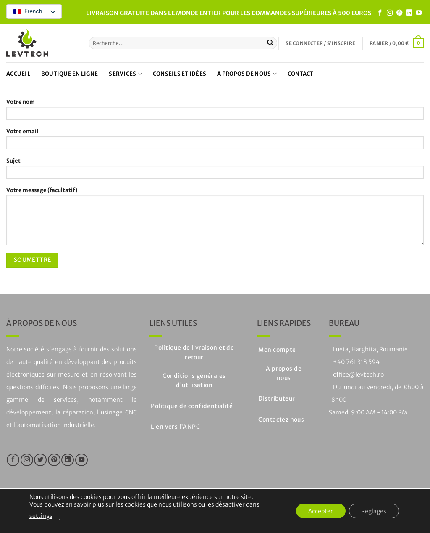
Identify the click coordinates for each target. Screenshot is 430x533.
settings (40, 516)
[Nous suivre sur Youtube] (419, 13)
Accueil (18, 73)
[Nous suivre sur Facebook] (380, 13)
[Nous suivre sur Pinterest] (399, 13)
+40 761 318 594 (356, 362)
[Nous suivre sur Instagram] (390, 13)
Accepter (320, 511)
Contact (301, 73)
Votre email (215, 141)
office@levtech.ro (358, 374)
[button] (320, 43)
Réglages (373, 511)
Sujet (215, 170)
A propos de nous (247, 74)
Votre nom (215, 111)
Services (125, 74)
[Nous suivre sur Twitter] (40, 460)
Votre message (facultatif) (215, 219)
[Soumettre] (270, 43)
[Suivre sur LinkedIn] (409, 13)
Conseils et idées (179, 73)
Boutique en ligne (69, 73)
